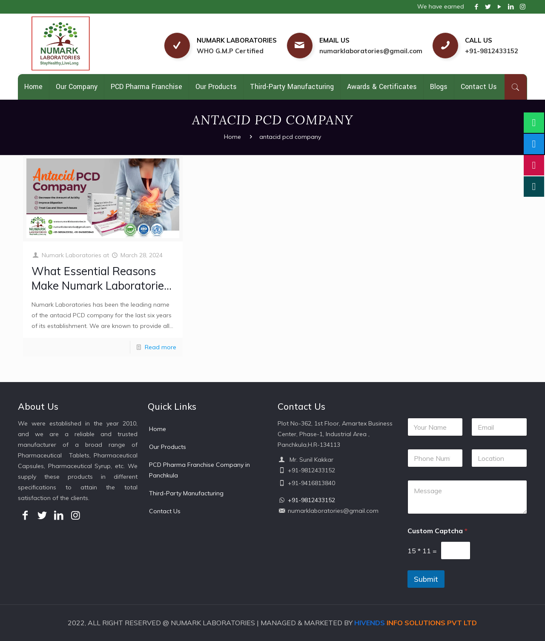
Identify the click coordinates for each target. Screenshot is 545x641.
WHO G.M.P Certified (230, 51)
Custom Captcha (437, 531)
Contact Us (165, 511)
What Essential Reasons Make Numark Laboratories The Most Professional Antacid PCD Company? (100, 293)
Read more (160, 347)
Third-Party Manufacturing (186, 493)
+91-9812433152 (491, 51)
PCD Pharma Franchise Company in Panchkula (199, 470)
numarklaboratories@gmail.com (370, 51)
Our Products (167, 447)
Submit (426, 579)
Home (232, 137)
